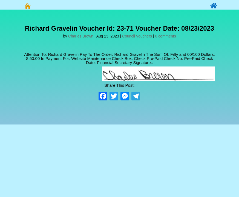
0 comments (165, 36)
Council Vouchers (137, 36)
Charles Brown (80, 36)
